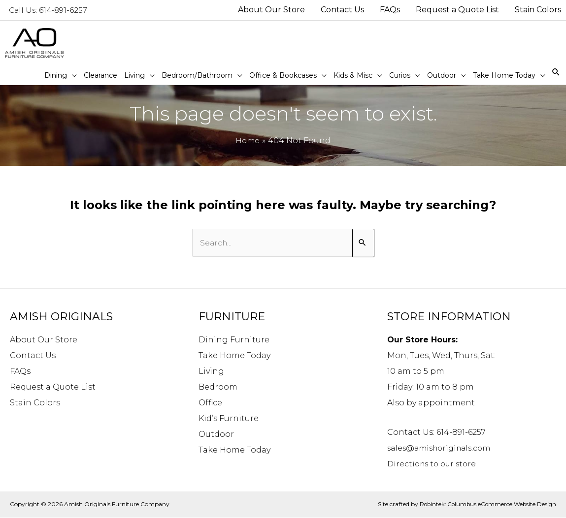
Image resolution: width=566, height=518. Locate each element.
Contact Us (33, 356)
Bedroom (218, 388)
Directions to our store (434, 464)
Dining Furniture (234, 340)
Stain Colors (35, 403)
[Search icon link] (556, 72)
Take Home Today (234, 356)
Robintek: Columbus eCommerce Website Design (486, 505)
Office (210, 403)
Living (211, 372)
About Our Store (43, 340)
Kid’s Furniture (229, 419)
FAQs (20, 372)
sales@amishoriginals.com (442, 449)
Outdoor (216, 435)
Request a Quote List (53, 388)
